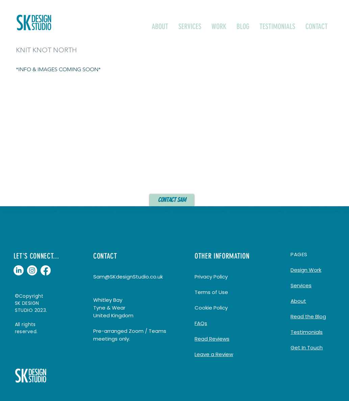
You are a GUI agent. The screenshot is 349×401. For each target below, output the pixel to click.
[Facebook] (46, 270)
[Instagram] (32, 270)
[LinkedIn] (19, 270)
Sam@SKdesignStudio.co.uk (128, 276)
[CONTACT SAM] (172, 200)
